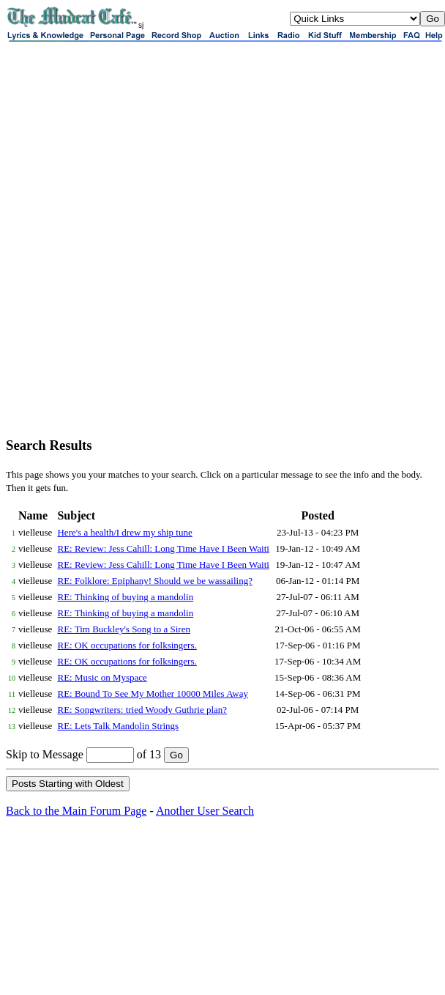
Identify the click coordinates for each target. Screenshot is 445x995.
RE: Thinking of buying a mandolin (125, 596)
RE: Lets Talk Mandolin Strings (118, 725)
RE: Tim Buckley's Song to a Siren (123, 629)
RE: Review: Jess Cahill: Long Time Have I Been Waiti (163, 548)
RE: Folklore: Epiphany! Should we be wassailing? (154, 580)
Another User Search (205, 810)
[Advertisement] (169, 254)
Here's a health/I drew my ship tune (124, 532)
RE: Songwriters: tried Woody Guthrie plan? (142, 709)
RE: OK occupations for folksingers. (126, 645)
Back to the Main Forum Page (76, 810)
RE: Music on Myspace (101, 677)
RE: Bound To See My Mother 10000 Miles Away (152, 693)
